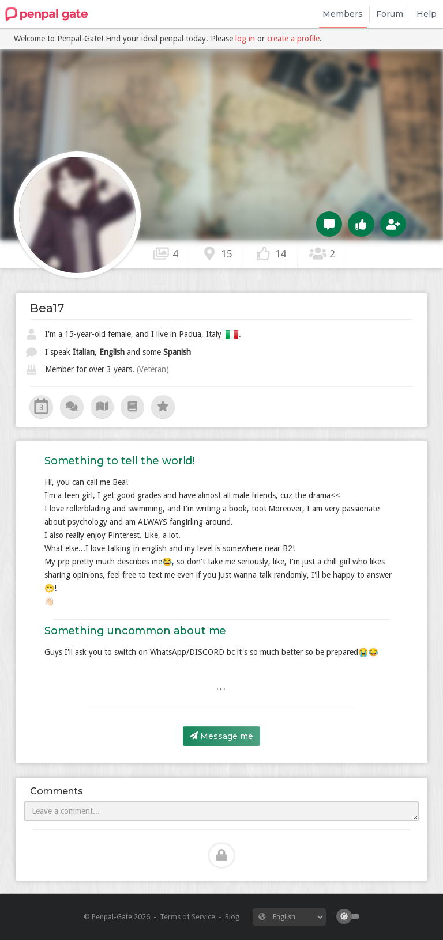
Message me (221, 736)
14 (270, 253)
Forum (389, 14)
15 (216, 253)
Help (426, 14)
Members (342, 14)
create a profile (293, 38)
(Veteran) (153, 369)
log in (245, 38)
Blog (232, 916)
